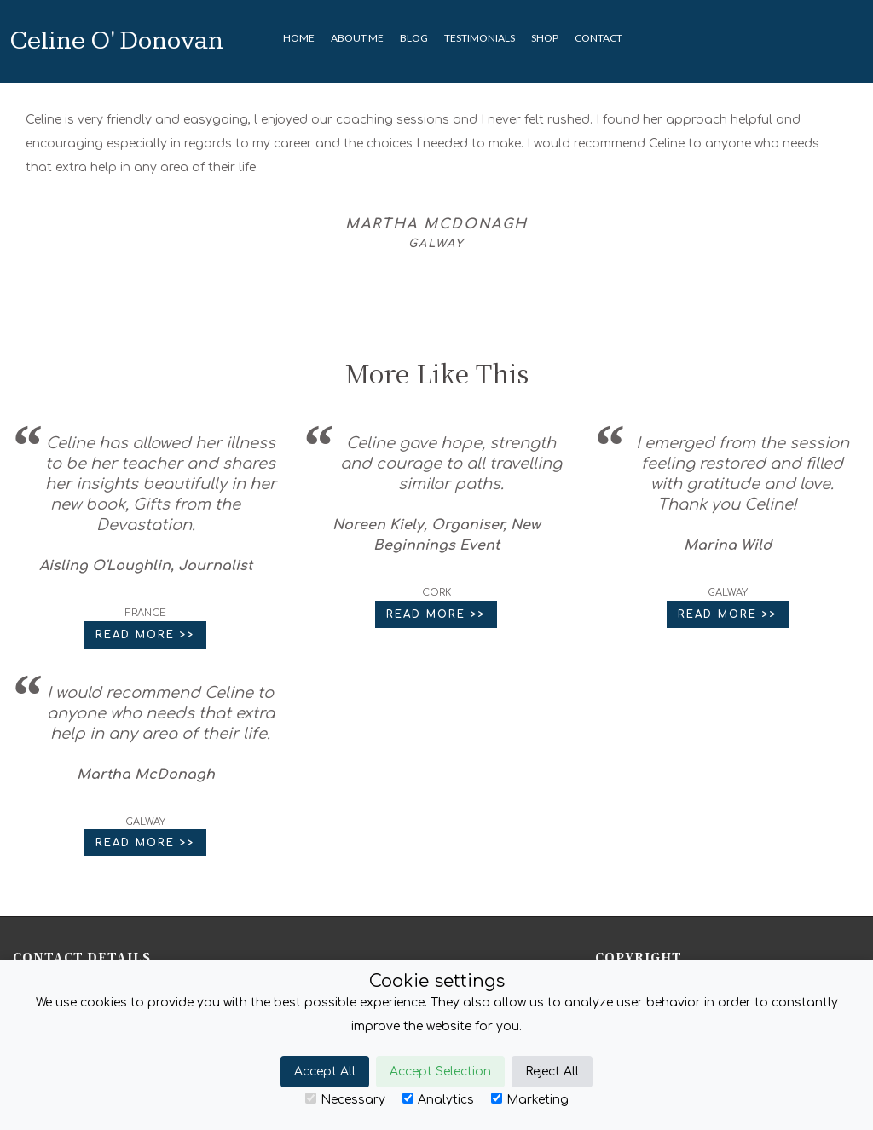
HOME (299, 38)
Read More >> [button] (145, 635)
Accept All (325, 1071)
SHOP (544, 38)
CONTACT (598, 38)
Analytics (438, 1099)
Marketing (530, 1099)
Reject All (552, 1071)
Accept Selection (440, 1071)
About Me (357, 38)
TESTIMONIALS (479, 38)
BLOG (414, 38)
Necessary (345, 1099)
